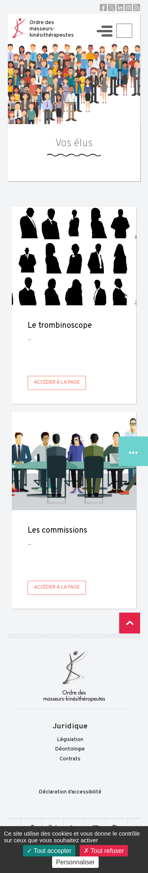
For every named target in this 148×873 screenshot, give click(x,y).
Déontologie (70, 749)
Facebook (103, 7)
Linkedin (120, 7)
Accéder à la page (57, 382)
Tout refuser (104, 850)
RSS (136, 7)
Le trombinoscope (60, 326)
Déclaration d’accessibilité (70, 792)
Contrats (70, 759)
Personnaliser (75, 862)
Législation (70, 740)
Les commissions (57, 531)
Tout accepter (49, 850)
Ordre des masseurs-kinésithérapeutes (52, 29)
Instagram (128, 7)
